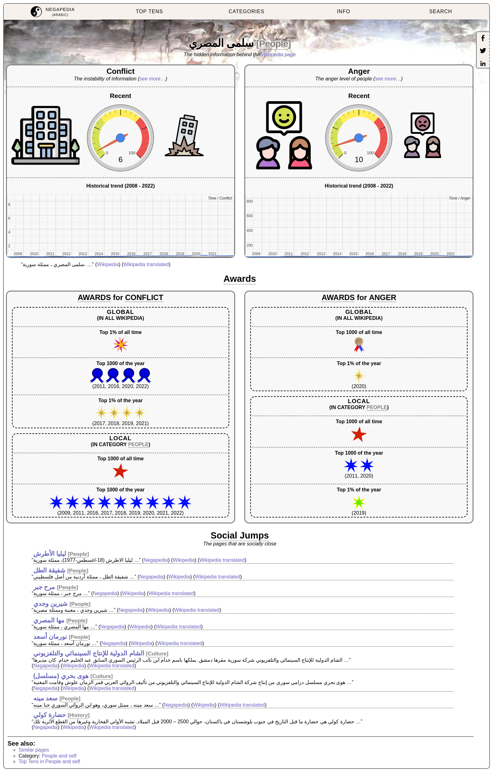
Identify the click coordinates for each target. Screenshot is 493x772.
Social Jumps (240, 535)
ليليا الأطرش (49, 553)
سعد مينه (45, 698)
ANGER (382, 297)
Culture (157, 654)
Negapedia (156, 560)
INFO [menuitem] (343, 11)
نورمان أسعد (50, 636)
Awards (240, 279)
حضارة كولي (49, 714)
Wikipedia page (279, 54)
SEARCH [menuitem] (440, 11)
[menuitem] (52, 12)
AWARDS (94, 297)
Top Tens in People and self (49, 761)
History (78, 715)
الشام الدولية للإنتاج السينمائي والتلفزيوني (88, 653)
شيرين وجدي (50, 603)
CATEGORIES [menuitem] (246, 11)
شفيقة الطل (49, 570)
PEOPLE (138, 444)
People (273, 43)
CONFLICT (144, 297)
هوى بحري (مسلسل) (61, 675)
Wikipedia (108, 264)
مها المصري (49, 620)
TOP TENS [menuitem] (149, 11)
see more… (153, 78)
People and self (59, 755)
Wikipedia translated (146, 264)
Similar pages (34, 750)
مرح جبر (44, 586)
